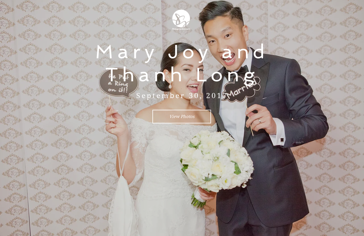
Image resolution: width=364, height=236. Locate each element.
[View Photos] (181, 116)
